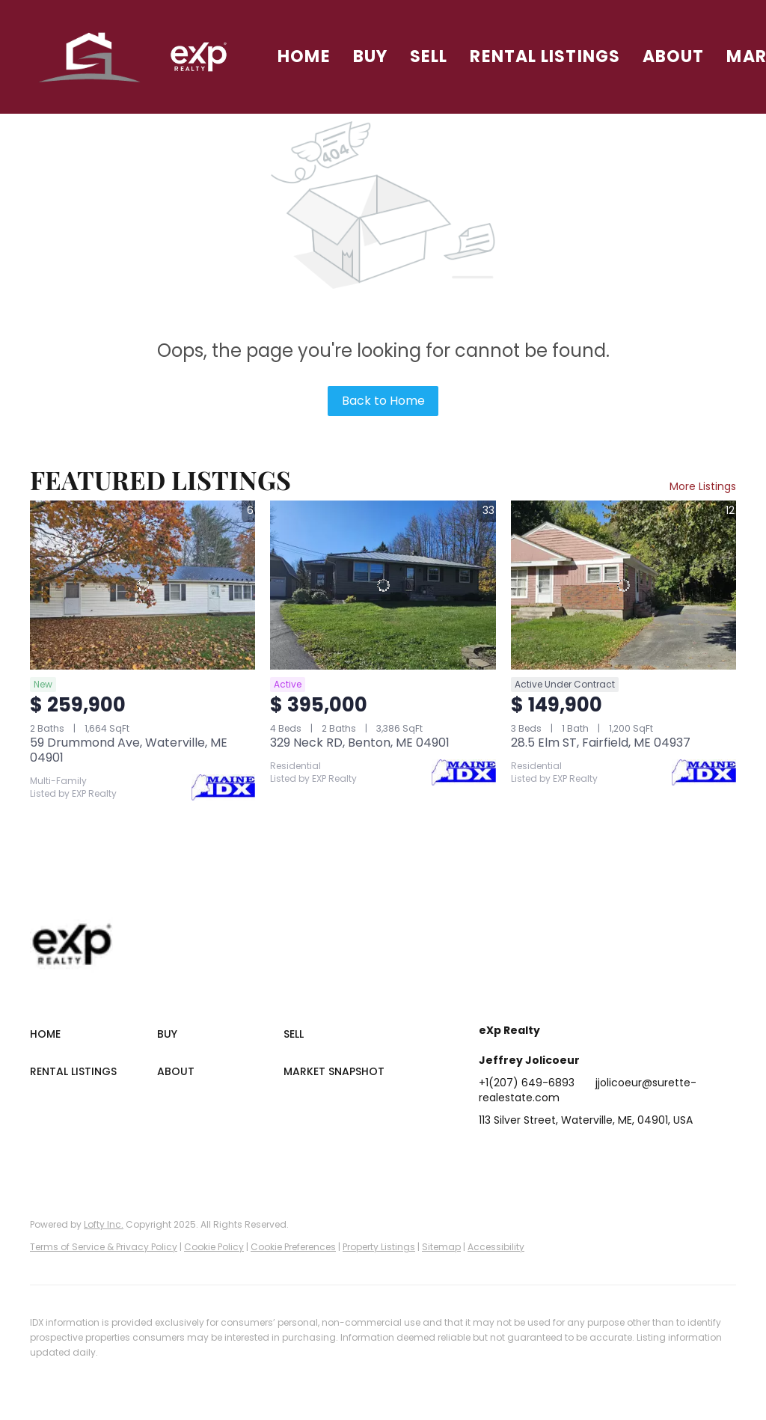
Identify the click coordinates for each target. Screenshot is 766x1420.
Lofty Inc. (103, 1224)
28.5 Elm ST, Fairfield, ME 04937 (600, 742)
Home (304, 56)
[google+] (669, 1153)
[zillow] (580, 1153)
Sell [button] (428, 56)
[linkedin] (520, 1153)
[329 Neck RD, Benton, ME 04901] (382, 585)
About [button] (674, 56)
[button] (90, 57)
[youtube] (639, 1153)
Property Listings (379, 1246)
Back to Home (383, 400)
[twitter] (550, 1153)
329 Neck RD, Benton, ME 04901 (360, 742)
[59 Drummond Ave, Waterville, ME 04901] (142, 585)
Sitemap (441, 1246)
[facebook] (490, 1153)
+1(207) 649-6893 (526, 1082)
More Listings (703, 486)
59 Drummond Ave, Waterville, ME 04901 (128, 750)
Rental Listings (545, 56)
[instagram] (609, 1153)
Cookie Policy (214, 1246)
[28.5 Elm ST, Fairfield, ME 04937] (623, 585)
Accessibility (496, 1246)
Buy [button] (370, 56)
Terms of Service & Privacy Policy (103, 1246)
